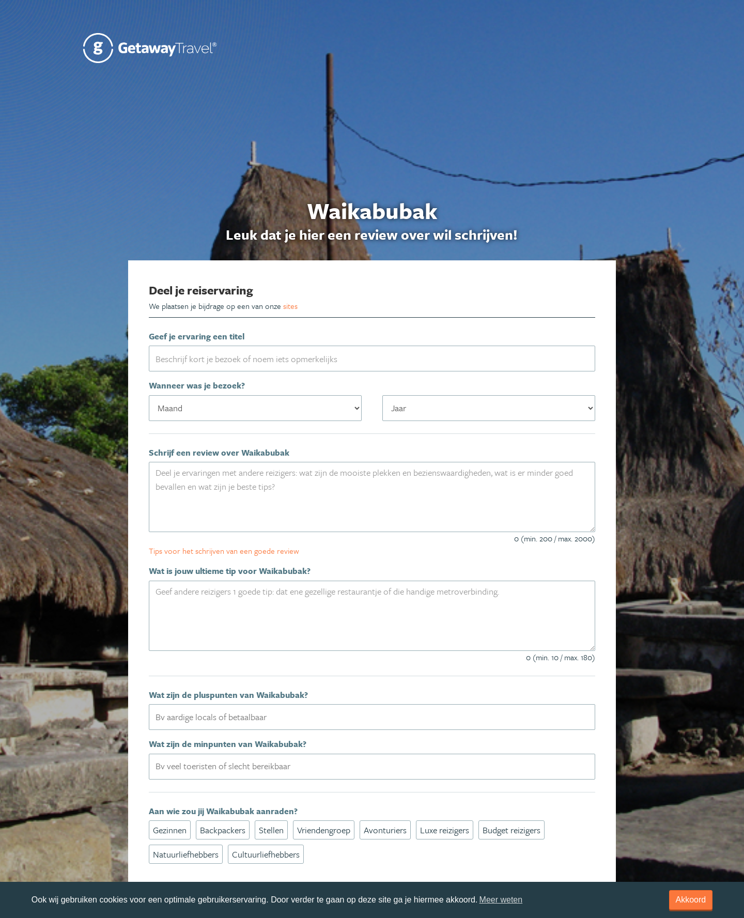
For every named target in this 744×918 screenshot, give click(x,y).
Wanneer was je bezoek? (197, 385)
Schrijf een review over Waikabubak (219, 452)
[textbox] (378, 716)
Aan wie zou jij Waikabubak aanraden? (223, 811)
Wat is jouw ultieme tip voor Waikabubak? (230, 571)
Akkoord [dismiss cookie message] (691, 899)
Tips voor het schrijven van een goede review (224, 550)
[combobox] (372, 717)
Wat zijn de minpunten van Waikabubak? (227, 744)
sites (290, 306)
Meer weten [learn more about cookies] (501, 899)
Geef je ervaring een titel (196, 336)
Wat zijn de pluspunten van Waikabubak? (228, 695)
